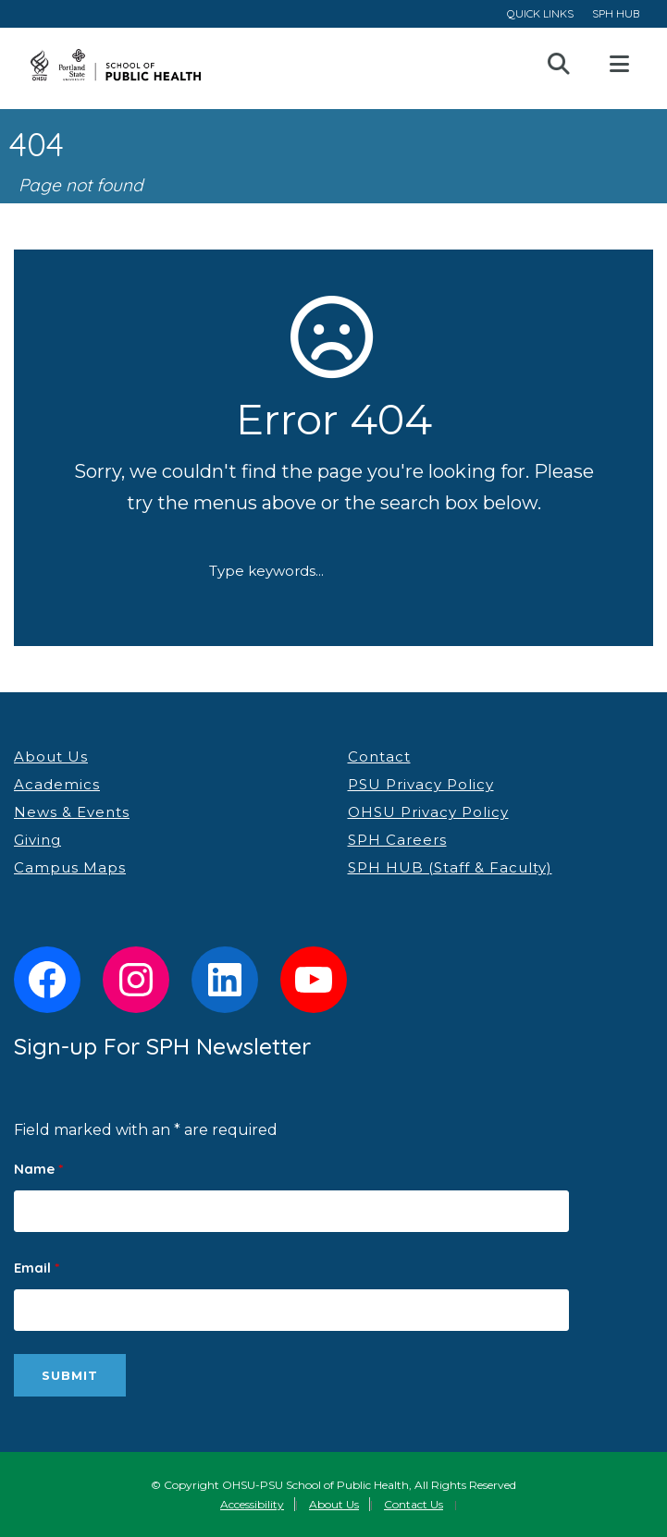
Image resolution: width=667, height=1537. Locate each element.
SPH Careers (397, 839)
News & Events (72, 812)
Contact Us (413, 1504)
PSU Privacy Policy (421, 784)
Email (36, 1267)
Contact (379, 756)
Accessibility (252, 1504)
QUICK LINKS (540, 13)
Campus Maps (70, 867)
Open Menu (619, 65)
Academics (57, 784)
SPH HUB (615, 13)
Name (38, 1168)
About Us (51, 756)
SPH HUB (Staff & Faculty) (450, 867)
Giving (37, 839)
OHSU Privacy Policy (428, 812)
